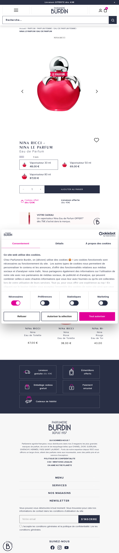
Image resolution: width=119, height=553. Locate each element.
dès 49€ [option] (79, 201)
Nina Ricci (33, 328)
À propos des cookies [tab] (98, 243)
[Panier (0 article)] (105, 10)
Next (97, 91)
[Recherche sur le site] (59, 20)
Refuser (21, 316)
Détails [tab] (60, 243)
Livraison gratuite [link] (43, 372)
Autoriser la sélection (59, 316)
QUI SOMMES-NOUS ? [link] (59, 440)
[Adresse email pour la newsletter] (59, 519)
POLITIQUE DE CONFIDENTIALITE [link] (59, 458)
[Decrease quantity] (23, 189)
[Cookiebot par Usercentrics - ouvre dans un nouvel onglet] (101, 234)
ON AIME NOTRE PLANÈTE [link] (59, 465)
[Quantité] (32, 189)
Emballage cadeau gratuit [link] (43, 387)
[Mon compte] (100, 10)
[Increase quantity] (41, 189)
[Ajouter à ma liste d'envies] (96, 140)
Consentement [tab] (20, 243)
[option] (39, 201)
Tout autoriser (97, 316)
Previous (22, 91)
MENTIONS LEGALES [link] (62, 462)
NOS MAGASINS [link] (59, 493)
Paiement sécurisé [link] (88, 387)
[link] (52, 547)
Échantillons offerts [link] (87, 372)
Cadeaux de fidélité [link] (46, 401)
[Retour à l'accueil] (59, 10)
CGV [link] (49, 462)
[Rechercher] (113, 20)
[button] (16, 10)
